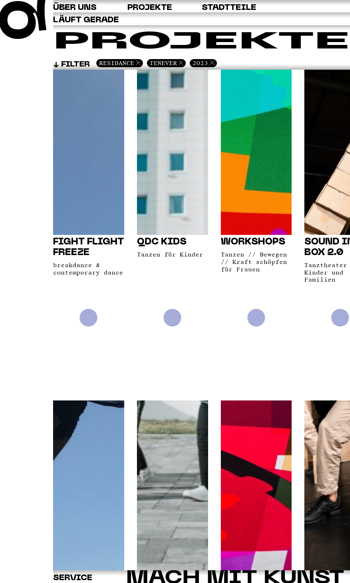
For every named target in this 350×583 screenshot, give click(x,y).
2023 (200, 63)
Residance (116, 63)
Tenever (163, 63)
